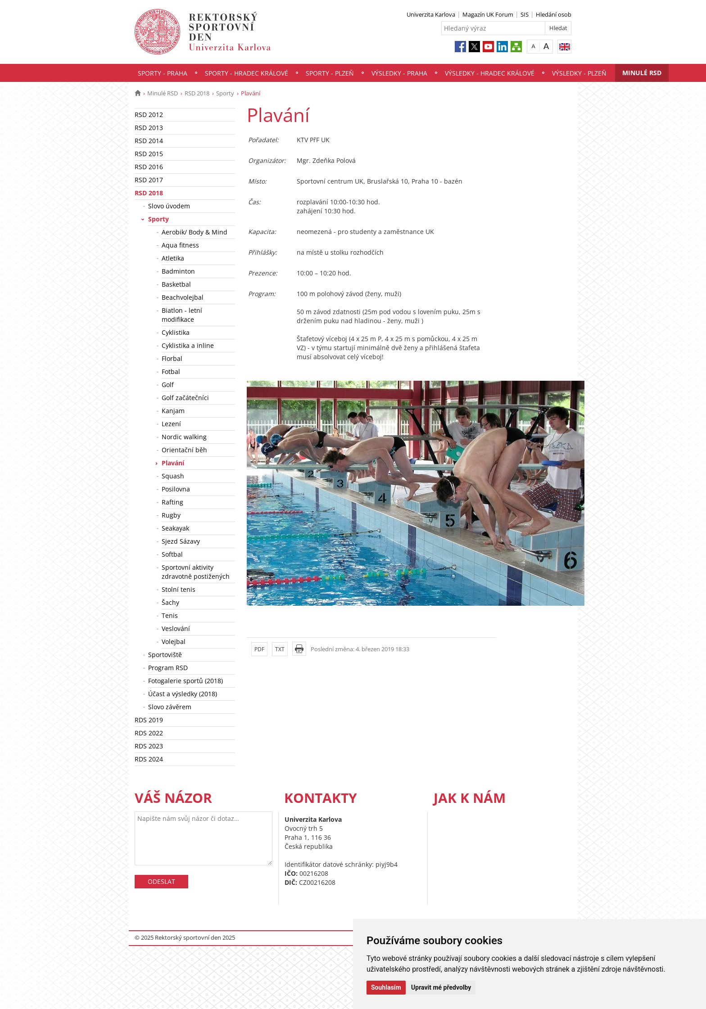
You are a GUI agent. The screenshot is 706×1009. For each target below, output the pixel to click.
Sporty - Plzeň (330, 73)
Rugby (171, 515)
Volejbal (174, 641)
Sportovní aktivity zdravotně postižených (196, 572)
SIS (524, 14)
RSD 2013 (149, 127)
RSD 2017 (149, 180)
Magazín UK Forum (487, 14)
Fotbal (171, 371)
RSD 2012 (149, 114)
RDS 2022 (149, 733)
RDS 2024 (149, 759)
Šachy (170, 602)
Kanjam (173, 410)
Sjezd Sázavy (181, 541)
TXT (280, 649)
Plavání (173, 463)
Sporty (225, 93)
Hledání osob (553, 14)
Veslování (176, 628)
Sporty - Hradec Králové (246, 73)
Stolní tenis (178, 589)
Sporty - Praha (162, 73)
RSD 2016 (149, 166)
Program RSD (168, 667)
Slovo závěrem (169, 707)
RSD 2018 (197, 93)
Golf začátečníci (185, 397)
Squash (173, 476)
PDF (259, 649)
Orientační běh (184, 450)
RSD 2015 (149, 153)
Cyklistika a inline (188, 345)
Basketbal (176, 284)
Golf (168, 384)
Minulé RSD (641, 72)
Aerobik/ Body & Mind (194, 232)
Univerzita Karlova (431, 14)
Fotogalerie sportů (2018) (185, 680)
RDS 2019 (149, 720)
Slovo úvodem (169, 206)
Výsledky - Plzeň (579, 73)
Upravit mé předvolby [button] (441, 987)
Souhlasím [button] (386, 987)
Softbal (172, 554)
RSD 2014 (149, 140)
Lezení (171, 423)
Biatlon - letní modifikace (182, 315)
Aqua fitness (180, 245)
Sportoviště (165, 654)
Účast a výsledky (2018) (182, 693)
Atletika (173, 258)
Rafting (172, 502)
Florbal (172, 358)
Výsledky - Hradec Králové (489, 73)
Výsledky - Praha (399, 73)
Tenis (170, 615)
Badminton (178, 271)
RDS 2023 (149, 746)
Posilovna (176, 489)
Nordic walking (184, 436)
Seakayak (175, 528)
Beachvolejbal (183, 297)
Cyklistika (176, 332)
